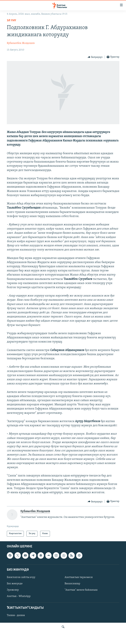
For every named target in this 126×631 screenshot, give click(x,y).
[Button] (95, 57)
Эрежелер (13, 590)
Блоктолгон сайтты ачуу (21, 577)
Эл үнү (11, 20)
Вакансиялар (72, 583)
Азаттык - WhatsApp (19, 596)
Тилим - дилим (16, 615)
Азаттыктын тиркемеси (79, 577)
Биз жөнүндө (14, 583)
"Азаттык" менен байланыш (81, 590)
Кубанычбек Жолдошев (21, 43)
